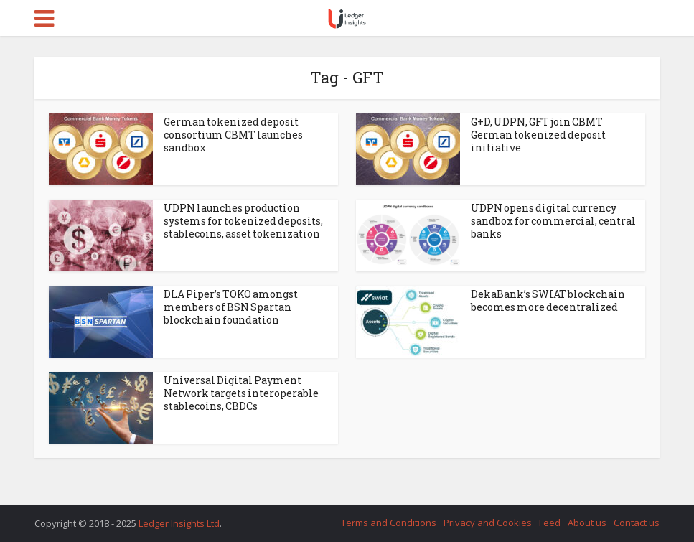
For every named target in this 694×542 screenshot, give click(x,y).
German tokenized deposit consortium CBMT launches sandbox (233, 134)
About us (587, 522)
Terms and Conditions (388, 522)
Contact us (637, 522)
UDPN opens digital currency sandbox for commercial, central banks (553, 220)
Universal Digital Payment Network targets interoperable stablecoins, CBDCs (241, 393)
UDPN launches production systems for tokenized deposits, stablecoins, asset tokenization (243, 220)
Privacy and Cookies (488, 522)
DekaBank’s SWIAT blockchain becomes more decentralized (548, 300)
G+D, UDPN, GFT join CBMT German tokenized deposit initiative (538, 134)
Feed (550, 522)
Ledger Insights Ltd (179, 523)
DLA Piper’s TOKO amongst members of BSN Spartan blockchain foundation (231, 307)
